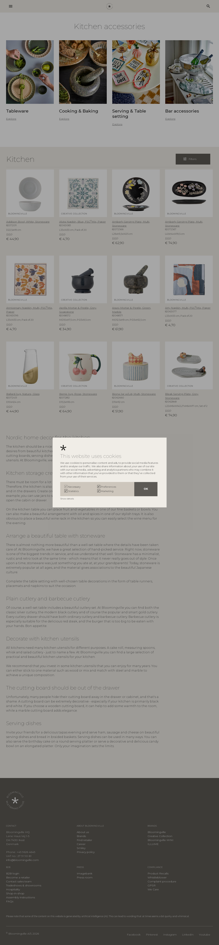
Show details (67, 498)
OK (146, 489)
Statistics (73, 491)
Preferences (108, 486)
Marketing (107, 491)
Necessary (74, 486)
